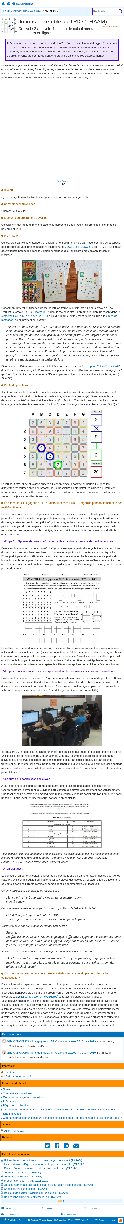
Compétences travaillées (18, 1093)
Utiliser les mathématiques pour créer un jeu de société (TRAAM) (43, 1160)
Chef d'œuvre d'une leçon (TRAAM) (25, 1188)
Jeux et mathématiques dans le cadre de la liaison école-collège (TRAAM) (48, 1184)
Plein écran (62, 181)
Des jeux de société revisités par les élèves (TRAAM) (36, 1192)
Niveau (7, 1089)
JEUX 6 (85, 246)
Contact (47, 1208)
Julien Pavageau (14, 1130)
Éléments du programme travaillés (23, 1097)
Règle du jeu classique (16, 1105)
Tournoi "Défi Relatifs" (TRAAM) (23, 1176)
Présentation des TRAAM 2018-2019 (26, 1180)
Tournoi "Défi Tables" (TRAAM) (22, 1172)
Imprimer (10, 1072)
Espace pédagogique (107, 1220)
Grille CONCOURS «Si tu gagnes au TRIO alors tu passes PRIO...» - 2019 (51, 1041)
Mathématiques (22, 4)
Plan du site (7, 1208)
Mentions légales (9, 1214)
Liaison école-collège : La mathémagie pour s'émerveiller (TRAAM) (44, 1164)
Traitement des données (71, 1214)
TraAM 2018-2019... (32, 11)
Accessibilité (90, 1208)
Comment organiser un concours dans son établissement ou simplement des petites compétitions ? (62, 1117)
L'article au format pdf (18, 1076)
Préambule (9, 1101)
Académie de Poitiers (16, 1220)
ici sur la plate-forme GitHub (38, 996)
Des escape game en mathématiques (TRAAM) (32, 1196)
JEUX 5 (69, 246)
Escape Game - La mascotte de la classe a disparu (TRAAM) (40, 1168)
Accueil (5, 11)
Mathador (40, 312)
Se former (16, 11)
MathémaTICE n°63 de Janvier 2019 (23, 316)
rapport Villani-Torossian (102, 366)
